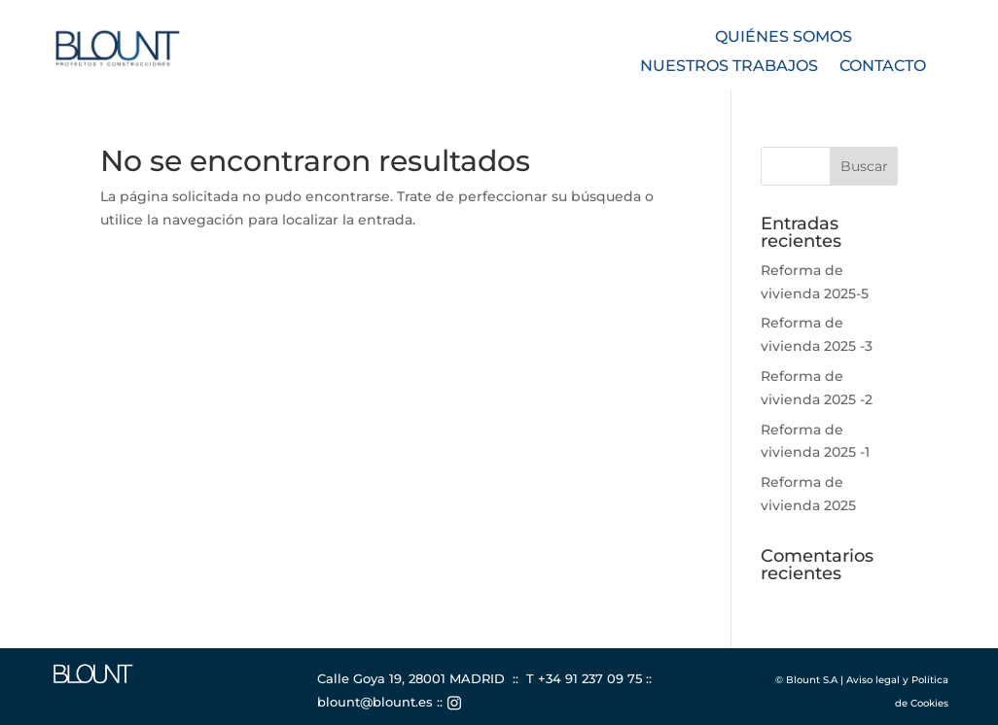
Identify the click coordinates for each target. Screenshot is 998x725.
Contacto (882, 67)
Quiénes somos (783, 38)
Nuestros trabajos (729, 67)
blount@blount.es (375, 701)
